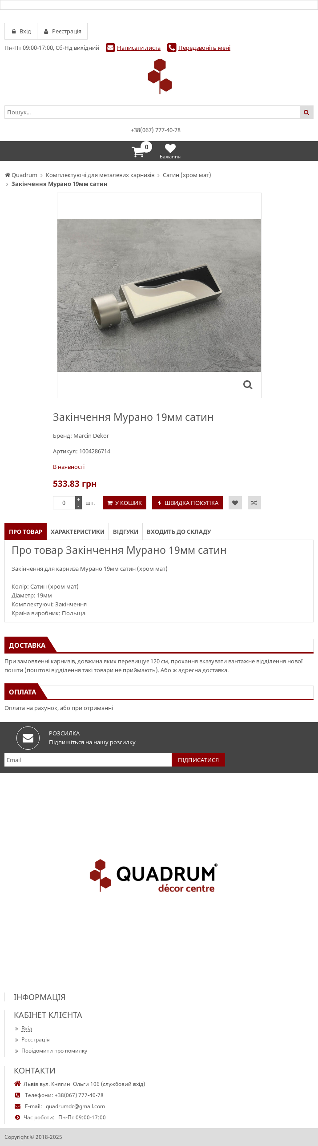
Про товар (25, 532)
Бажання (170, 151)
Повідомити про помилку (50, 1050)
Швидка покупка (191, 503)
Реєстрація (32, 1039)
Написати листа (139, 48)
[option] (159, 295)
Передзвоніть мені (204, 48)
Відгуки (125, 532)
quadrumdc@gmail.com (75, 1106)
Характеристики (78, 532)
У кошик (128, 503)
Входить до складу (179, 532)
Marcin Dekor (91, 436)
